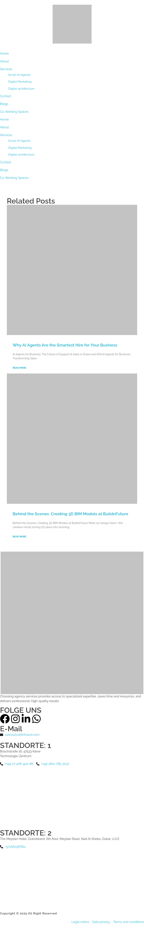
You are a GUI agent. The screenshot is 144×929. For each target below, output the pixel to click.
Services (6, 135)
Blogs (4, 170)
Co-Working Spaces (14, 178)
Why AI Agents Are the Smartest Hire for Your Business (65, 345)
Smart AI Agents (19, 141)
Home (4, 119)
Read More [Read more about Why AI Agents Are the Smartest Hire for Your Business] (19, 368)
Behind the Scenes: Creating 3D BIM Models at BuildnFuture (70, 513)
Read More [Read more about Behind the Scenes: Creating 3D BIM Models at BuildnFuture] (19, 536)
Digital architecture (21, 154)
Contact (5, 162)
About (4, 127)
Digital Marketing (20, 148)
